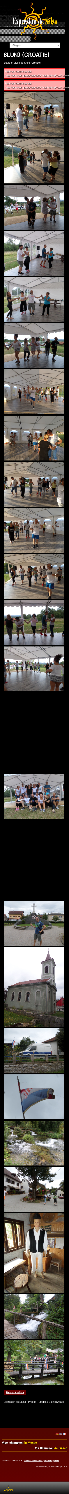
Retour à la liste (15, 1392)
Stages (42, 1401)
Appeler (8, 1487)
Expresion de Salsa (15, 1401)
